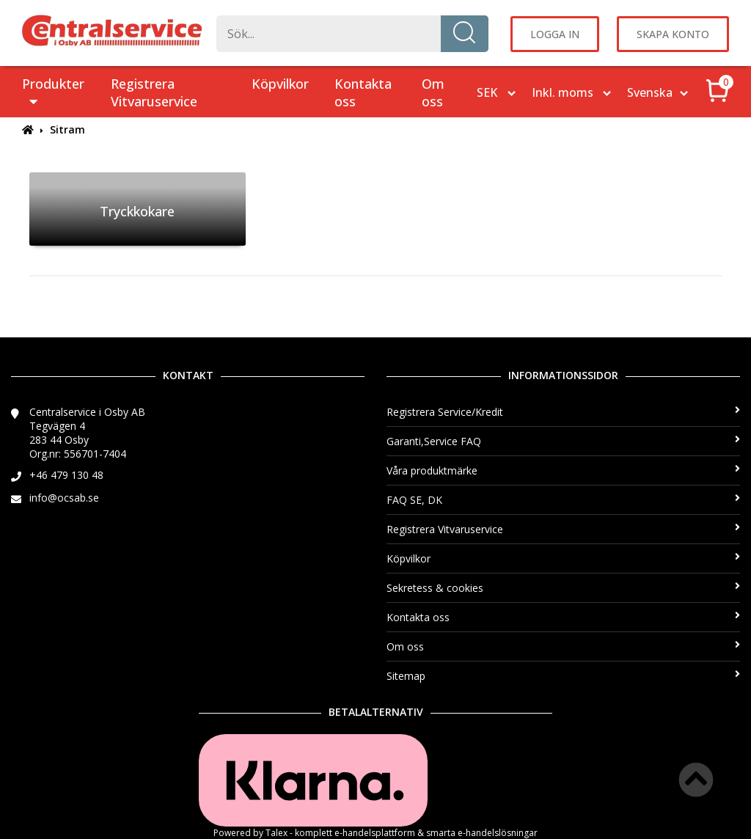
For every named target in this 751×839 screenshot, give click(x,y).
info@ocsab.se (64, 498)
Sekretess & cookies (563, 588)
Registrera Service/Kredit (563, 412)
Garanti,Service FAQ (563, 441)
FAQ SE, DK (563, 500)
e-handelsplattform (374, 833)
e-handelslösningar (498, 833)
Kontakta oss (363, 92)
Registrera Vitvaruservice (154, 92)
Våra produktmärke (563, 470)
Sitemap (563, 676)
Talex (276, 833)
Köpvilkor (280, 83)
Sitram (67, 129)
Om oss (433, 92)
